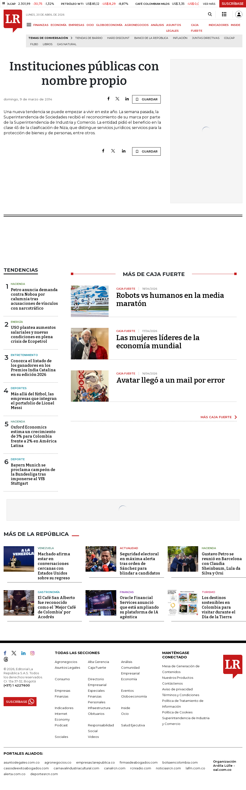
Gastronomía (49, 591)
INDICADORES (219, 25)
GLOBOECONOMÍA (109, 25)
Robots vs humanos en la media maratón (170, 299)
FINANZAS (41, 25)
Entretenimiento (24, 355)
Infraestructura (99, 707)
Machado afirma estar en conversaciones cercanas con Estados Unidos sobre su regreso (54, 565)
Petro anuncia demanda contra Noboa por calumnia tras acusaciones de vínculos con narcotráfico (34, 299)
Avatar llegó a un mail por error (170, 380)
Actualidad (129, 547)
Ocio (125, 713)
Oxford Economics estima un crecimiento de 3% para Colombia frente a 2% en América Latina (34, 436)
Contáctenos (172, 683)
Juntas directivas (205, 38)
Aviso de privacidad (177, 688)
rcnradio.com (140, 767)
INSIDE (235, 25)
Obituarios (96, 713)
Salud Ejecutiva (133, 724)
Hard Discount (118, 38)
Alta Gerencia (98, 661)
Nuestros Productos (177, 677)
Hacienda (18, 284)
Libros (47, 44)
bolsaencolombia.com (180, 762)
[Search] (210, 14)
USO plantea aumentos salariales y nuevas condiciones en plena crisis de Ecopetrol (33, 334)
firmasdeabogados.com (139, 762)
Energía (17, 322)
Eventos (127, 690)
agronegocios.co (57, 762)
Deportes (19, 388)
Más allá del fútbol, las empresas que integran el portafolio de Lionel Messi (34, 401)
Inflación (180, 38)
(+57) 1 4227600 (17, 684)
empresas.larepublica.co (95, 762)
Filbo (34, 44)
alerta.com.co (14, 773)
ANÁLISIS (157, 25)
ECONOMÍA (59, 25)
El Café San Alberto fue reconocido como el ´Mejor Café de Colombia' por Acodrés (57, 607)
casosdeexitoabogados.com (26, 767)
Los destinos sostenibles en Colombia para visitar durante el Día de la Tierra (218, 607)
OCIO (90, 25)
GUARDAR (146, 99)
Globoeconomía (134, 696)
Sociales (61, 736)
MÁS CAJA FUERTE (216, 417)
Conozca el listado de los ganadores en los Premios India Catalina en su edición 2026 (33, 368)
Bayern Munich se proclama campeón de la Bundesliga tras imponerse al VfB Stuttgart (33, 474)
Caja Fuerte (97, 667)
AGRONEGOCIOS (137, 25)
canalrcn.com (114, 767)
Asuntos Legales (67, 667)
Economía (129, 678)
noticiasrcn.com (168, 767)
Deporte (18, 459)
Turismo (208, 591)
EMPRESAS (76, 25)
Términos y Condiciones (180, 694)
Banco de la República (151, 38)
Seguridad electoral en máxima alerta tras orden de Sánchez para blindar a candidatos (140, 563)
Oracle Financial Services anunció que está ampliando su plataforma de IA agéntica (139, 607)
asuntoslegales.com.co (22, 762)
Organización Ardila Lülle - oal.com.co (224, 765)
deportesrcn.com (44, 773)
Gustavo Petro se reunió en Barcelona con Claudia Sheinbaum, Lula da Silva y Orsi (222, 563)
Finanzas (127, 591)
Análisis (126, 661)
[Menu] (29, 24)
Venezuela (46, 547)
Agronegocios (66, 661)
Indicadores (64, 707)
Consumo (62, 678)
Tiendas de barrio (88, 38)
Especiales (96, 690)
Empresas (62, 690)
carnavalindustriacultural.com (76, 767)
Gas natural (66, 44)
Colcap (229, 38)
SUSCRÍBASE (233, 3)
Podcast (61, 724)
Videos (93, 736)
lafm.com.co (195, 767)
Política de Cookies (177, 711)
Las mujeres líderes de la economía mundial (158, 341)
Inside (125, 707)
